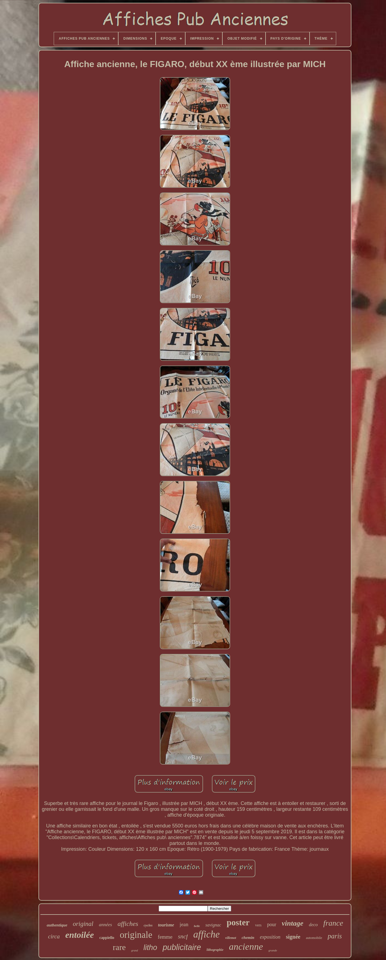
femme (165, 937)
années (105, 924)
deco (313, 924)
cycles (148, 925)
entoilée (79, 935)
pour (271, 924)
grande (272, 950)
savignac (213, 925)
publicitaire (182, 947)
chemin (248, 937)
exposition (270, 937)
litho (150, 947)
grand (134, 950)
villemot (230, 938)
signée (293, 937)
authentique (57, 925)
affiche (206, 934)
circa (54, 936)
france (333, 923)
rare (119, 947)
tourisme (166, 925)
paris (335, 936)
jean (184, 924)
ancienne (246, 946)
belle (197, 926)
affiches (127, 923)
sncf (183, 936)
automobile (314, 938)
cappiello (106, 938)
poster (238, 922)
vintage (292, 923)
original (83, 923)
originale (136, 935)
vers (258, 925)
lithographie (215, 950)
